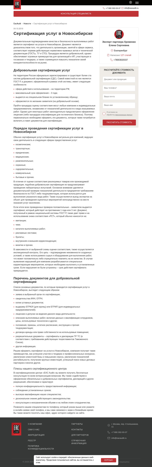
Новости (27, 24)
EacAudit (17, 24)
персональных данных (123, 115)
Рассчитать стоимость (119, 122)
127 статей (125, 55)
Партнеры (77, 424)
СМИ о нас (33, 430)
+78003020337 (121, 60)
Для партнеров (80, 435)
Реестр (32, 441)
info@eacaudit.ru (131, 8)
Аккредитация (36, 435)
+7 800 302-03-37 (113, 8)
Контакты (77, 430)
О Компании (35, 424)
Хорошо (108, 460)
